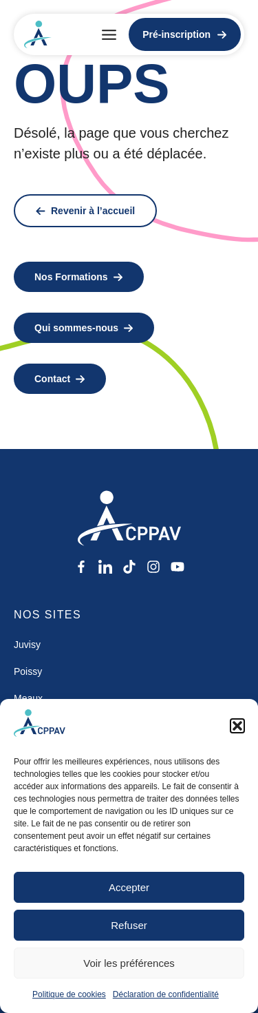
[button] (237, 726)
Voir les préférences (129, 963)
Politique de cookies (69, 994)
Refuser (129, 925)
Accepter (129, 887)
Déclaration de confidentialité (166, 994)
